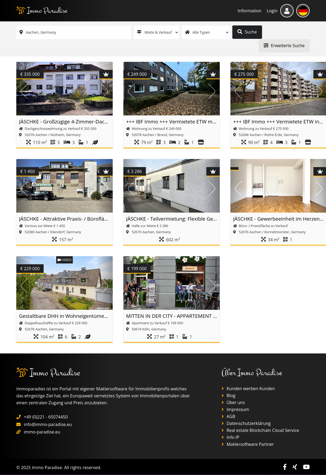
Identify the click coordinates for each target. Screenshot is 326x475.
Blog (228, 396)
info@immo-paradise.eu (48, 425)
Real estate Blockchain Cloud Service (260, 430)
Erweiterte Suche (283, 45)
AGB (228, 417)
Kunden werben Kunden (248, 389)
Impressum (235, 410)
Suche (247, 32)
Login (272, 11)
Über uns (233, 403)
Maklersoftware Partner (248, 444)
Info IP (230, 437)
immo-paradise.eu (42, 432)
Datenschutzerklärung (246, 424)
